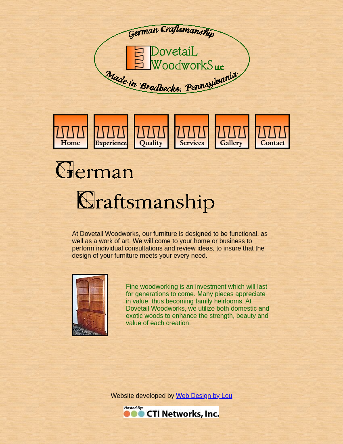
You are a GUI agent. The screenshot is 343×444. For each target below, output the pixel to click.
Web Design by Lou (204, 395)
